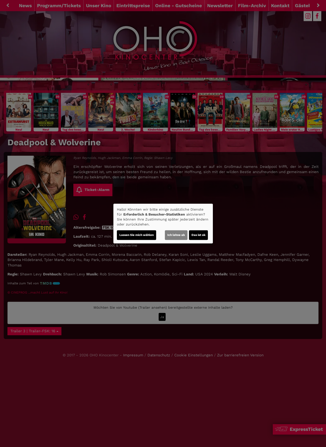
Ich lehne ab (176, 235)
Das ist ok (198, 235)
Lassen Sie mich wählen (136, 235)
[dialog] (163, 223)
